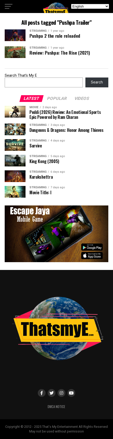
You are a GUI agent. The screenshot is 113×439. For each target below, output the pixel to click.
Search (97, 82)
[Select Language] (90, 6)
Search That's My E (21, 75)
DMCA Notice (56, 406)
